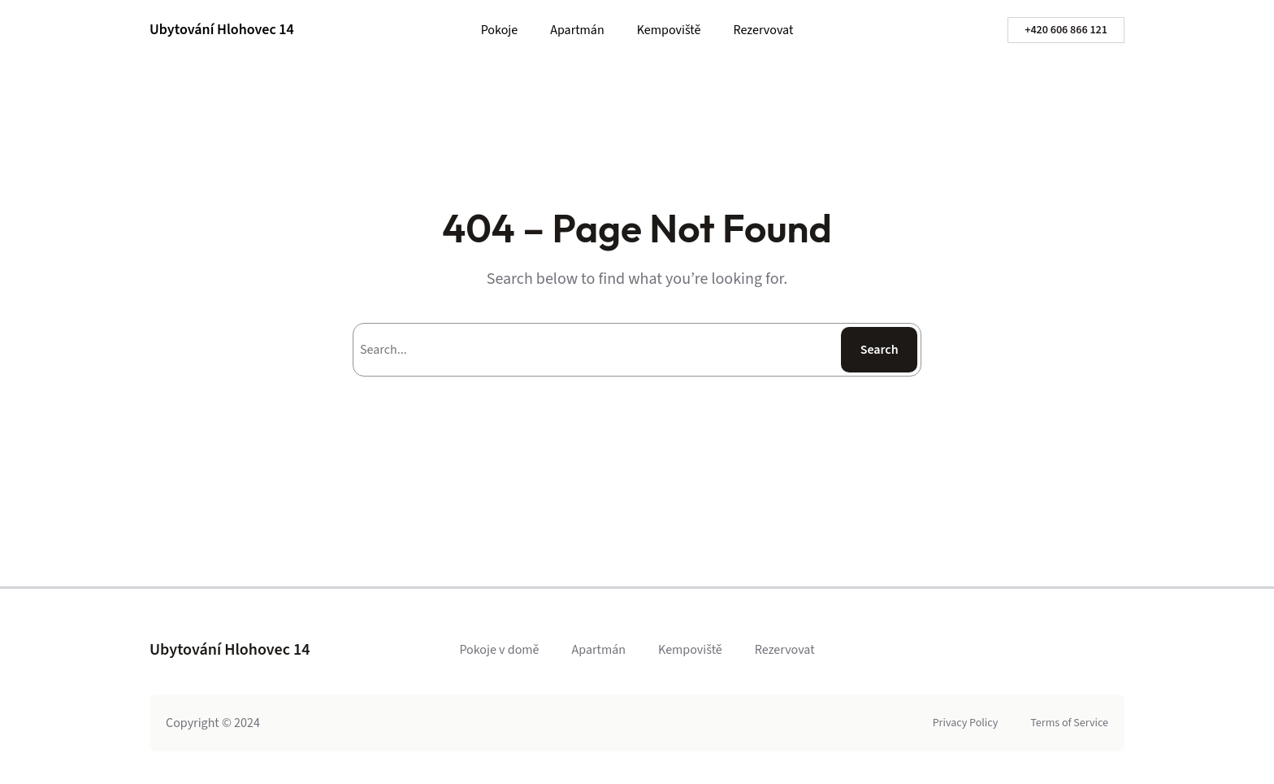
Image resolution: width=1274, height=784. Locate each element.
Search (879, 350)
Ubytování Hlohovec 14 (222, 30)
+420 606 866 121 (1066, 30)
